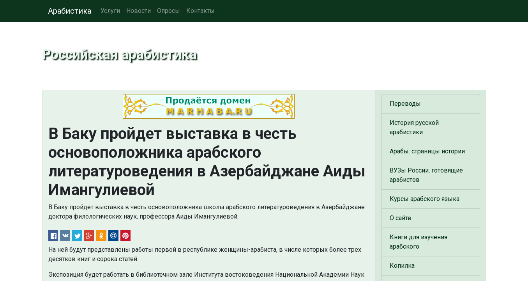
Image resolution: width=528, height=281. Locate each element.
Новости (138, 10)
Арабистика (69, 11)
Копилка (402, 265)
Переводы (405, 103)
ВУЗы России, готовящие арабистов (426, 175)
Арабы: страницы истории (427, 151)
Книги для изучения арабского (418, 241)
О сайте (400, 218)
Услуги (110, 10)
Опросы (168, 10)
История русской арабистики (414, 127)
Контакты (200, 10)
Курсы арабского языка (424, 199)
